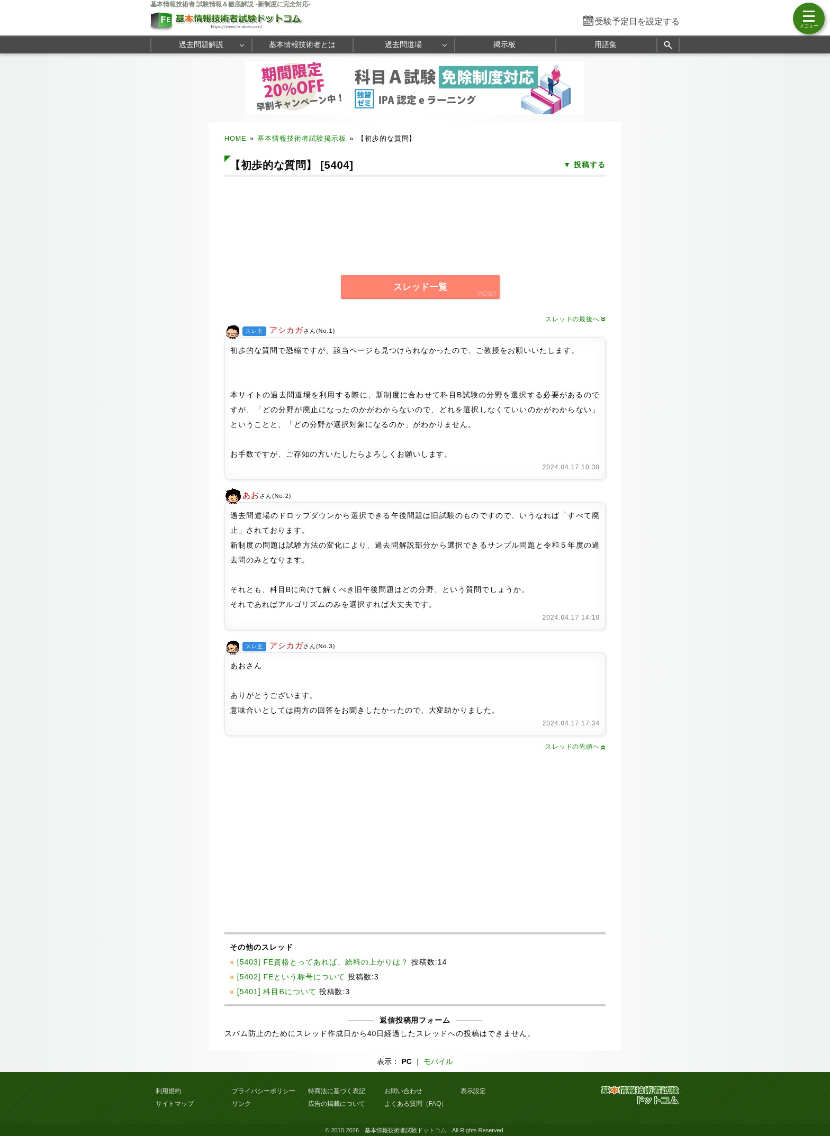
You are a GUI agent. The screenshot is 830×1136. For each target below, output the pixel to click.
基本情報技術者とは (302, 44)
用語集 (605, 44)
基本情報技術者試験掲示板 (301, 138)
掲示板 (504, 44)
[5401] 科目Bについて (277, 991)
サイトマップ (175, 1103)
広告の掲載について (336, 1103)
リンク (241, 1103)
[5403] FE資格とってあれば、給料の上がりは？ (323, 962)
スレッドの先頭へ (575, 746)
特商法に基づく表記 (336, 1091)
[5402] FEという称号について (291, 977)
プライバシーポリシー (263, 1091)
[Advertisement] (415, 219)
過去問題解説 (201, 44)
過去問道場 (403, 44)
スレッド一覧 (420, 287)
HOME (235, 138)
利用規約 (168, 1091)
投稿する (590, 164)
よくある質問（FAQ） (416, 1103)
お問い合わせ (403, 1091)
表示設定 (473, 1091)
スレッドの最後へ (575, 319)
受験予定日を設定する (637, 21)
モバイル (438, 1061)
